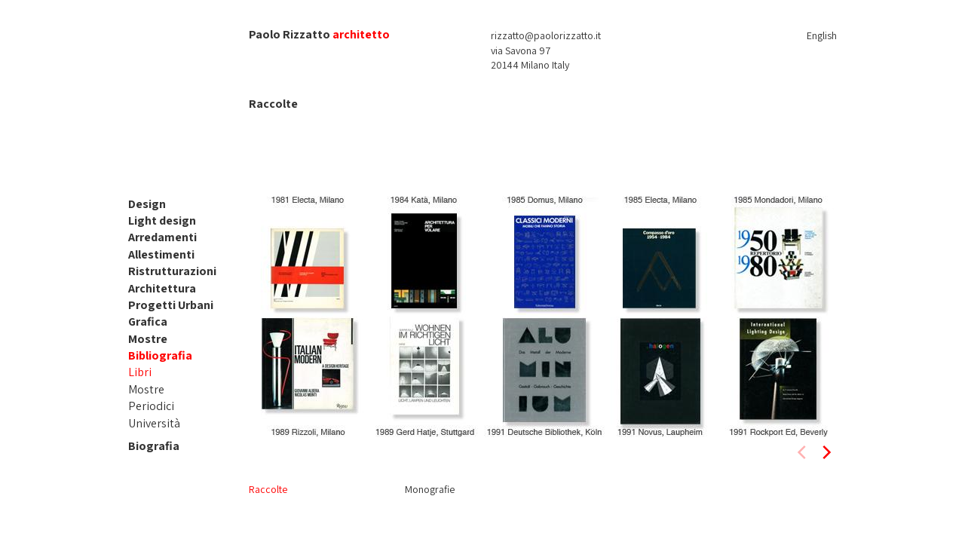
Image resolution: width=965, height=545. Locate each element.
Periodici (151, 406)
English (822, 35)
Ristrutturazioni (172, 271)
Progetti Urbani (170, 305)
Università (154, 423)
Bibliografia (160, 355)
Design (147, 204)
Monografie (430, 489)
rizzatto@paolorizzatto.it (546, 35)
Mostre (147, 339)
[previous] (803, 452)
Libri (140, 372)
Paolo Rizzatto (289, 34)
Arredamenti (162, 237)
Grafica (147, 321)
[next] (825, 452)
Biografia (153, 446)
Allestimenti (161, 254)
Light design (162, 220)
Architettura (162, 288)
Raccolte (268, 489)
